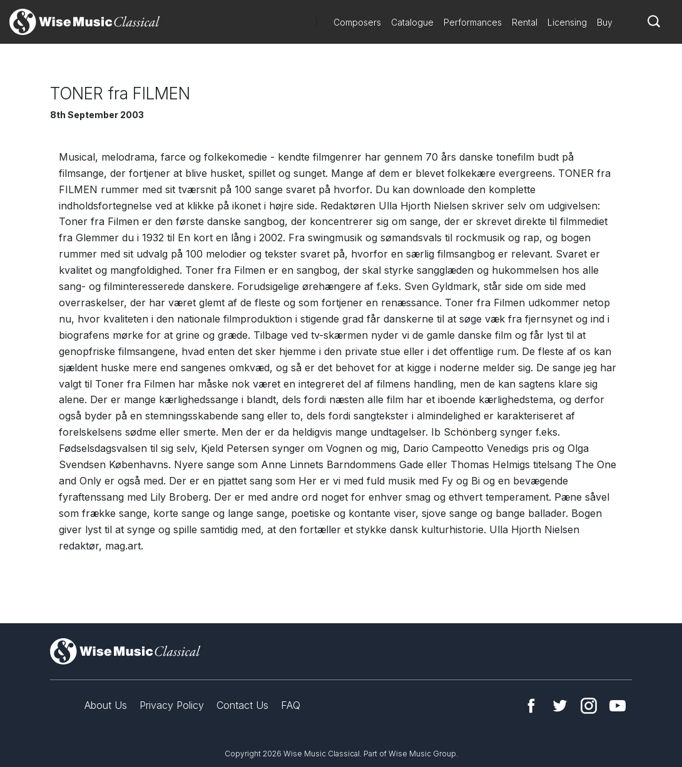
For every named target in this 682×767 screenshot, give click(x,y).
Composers (357, 22)
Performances (473, 22)
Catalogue (412, 22)
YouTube (617, 706)
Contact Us (242, 705)
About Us (105, 705)
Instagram (589, 706)
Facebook (531, 706)
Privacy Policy (172, 705)
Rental (524, 22)
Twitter (560, 706)
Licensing (567, 22)
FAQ (290, 705)
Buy (605, 22)
